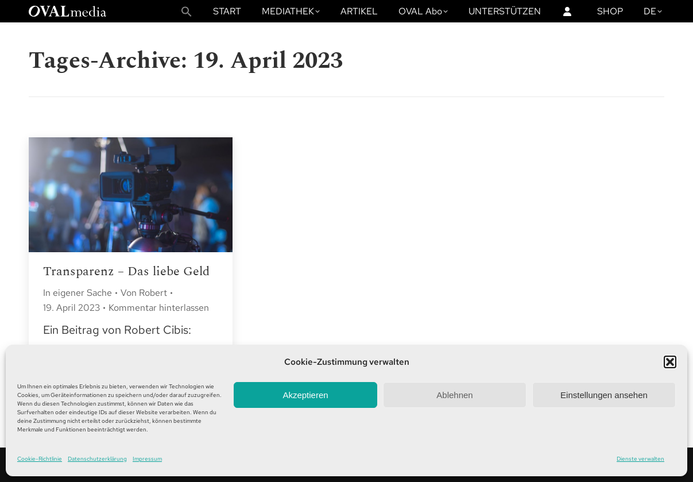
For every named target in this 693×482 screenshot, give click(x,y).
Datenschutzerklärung (97, 458)
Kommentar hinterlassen (159, 308)
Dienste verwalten (640, 458)
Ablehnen (454, 395)
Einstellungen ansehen (604, 395)
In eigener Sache (77, 293)
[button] (670, 362)
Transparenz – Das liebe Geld (126, 271)
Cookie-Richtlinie (39, 458)
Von (144, 293)
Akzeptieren (305, 395)
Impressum (147, 458)
